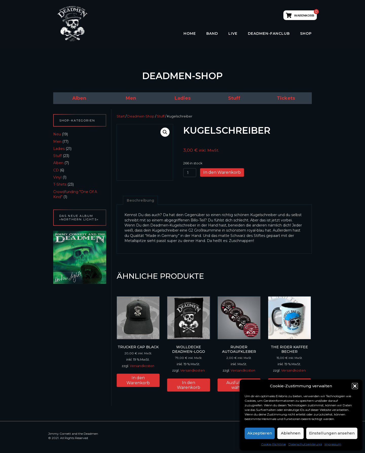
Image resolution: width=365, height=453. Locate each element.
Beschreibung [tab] (140, 200)
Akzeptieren (259, 433)
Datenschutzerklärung (305, 444)
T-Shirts (59, 184)
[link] (79, 98)
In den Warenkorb (222, 172)
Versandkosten (142, 366)
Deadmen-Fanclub (269, 33)
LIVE (233, 33)
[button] (354, 386)
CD (56, 170)
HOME (190, 33)
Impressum (332, 444)
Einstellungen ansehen (332, 433)
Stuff (57, 155)
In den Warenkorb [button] (138, 380)
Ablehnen (290, 433)
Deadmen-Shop (140, 116)
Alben (58, 163)
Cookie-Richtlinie (273, 444)
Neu (57, 134)
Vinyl (57, 177)
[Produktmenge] (189, 172)
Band (212, 33)
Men (57, 141)
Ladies (59, 148)
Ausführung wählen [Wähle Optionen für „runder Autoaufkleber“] (239, 385)
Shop (306, 33)
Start (121, 116)
